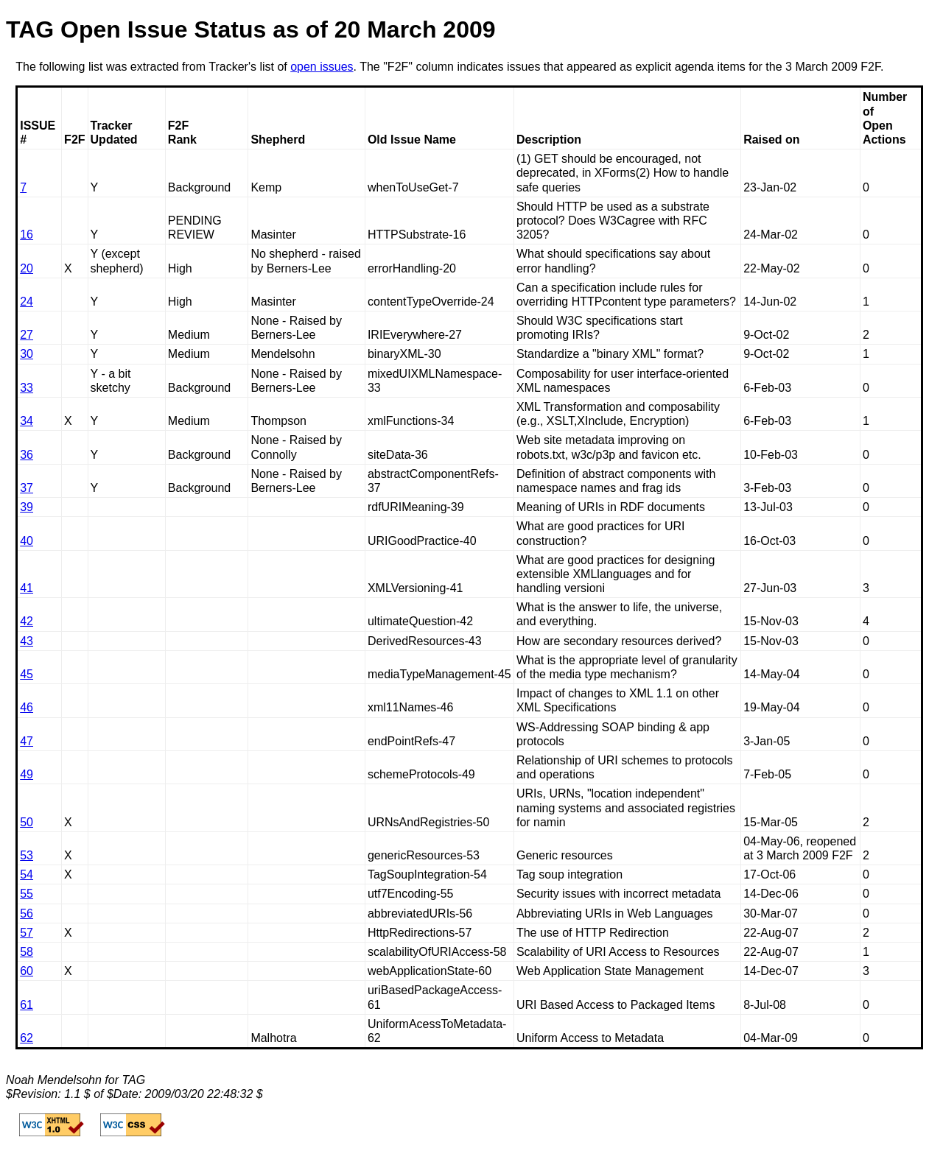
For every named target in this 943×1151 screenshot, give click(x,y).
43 (26, 641)
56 (26, 913)
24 (26, 301)
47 (26, 741)
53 (26, 855)
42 (26, 621)
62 (26, 1038)
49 (26, 774)
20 (26, 268)
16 (26, 234)
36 (26, 454)
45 (26, 674)
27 (26, 334)
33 (26, 387)
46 (26, 707)
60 (26, 971)
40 (26, 541)
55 (26, 893)
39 (26, 507)
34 (26, 421)
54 (26, 874)
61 (26, 1005)
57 (26, 932)
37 (26, 488)
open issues (321, 66)
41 (26, 588)
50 (26, 822)
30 (26, 354)
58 (26, 952)
